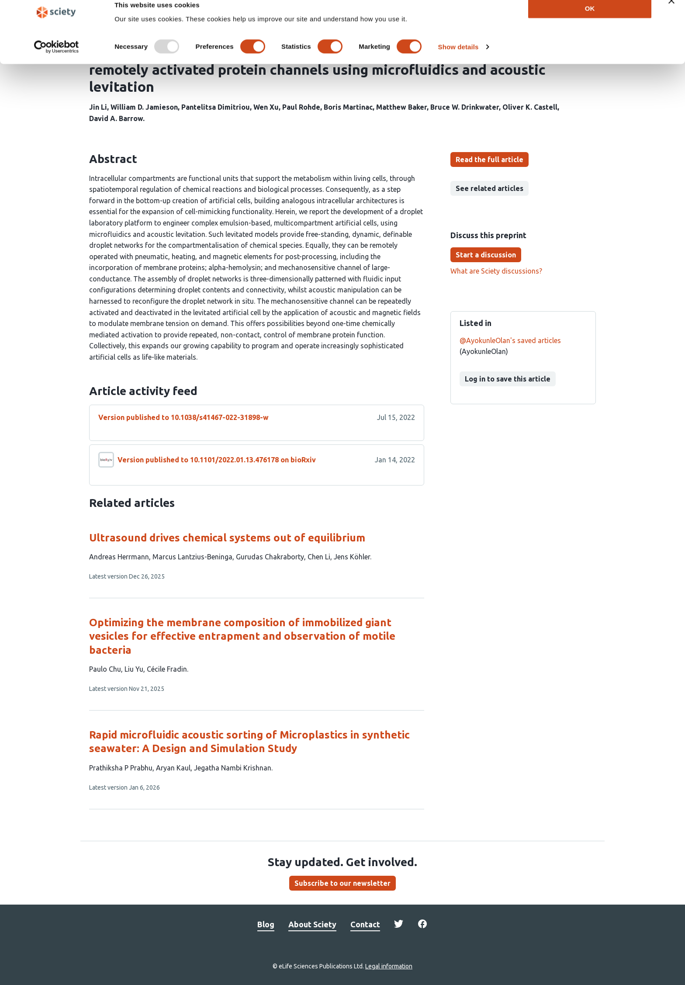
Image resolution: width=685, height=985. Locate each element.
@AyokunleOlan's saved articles (510, 340)
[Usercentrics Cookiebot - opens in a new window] (56, 60)
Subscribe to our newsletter (342, 883)
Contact (365, 924)
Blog (265, 924)
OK (590, 21)
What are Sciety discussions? (496, 271)
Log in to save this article (507, 379)
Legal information (388, 966)
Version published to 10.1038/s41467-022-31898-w (183, 417)
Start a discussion (486, 255)
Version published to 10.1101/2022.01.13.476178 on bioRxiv (217, 460)
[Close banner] (671, 13)
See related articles (489, 188)
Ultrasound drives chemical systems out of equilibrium (227, 538)
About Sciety (312, 924)
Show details (458, 60)
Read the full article (489, 159)
